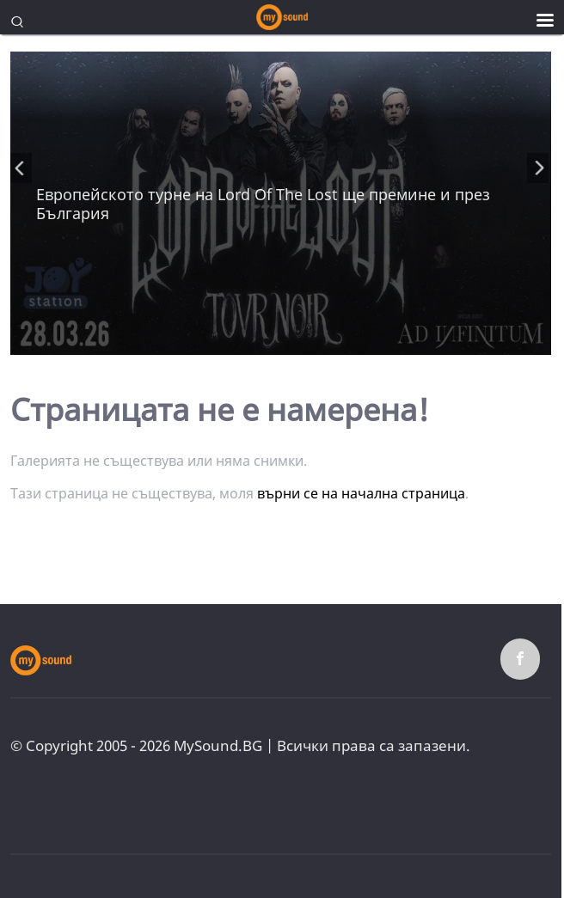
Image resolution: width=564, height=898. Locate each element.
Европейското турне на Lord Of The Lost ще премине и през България (263, 204)
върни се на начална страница (361, 493)
